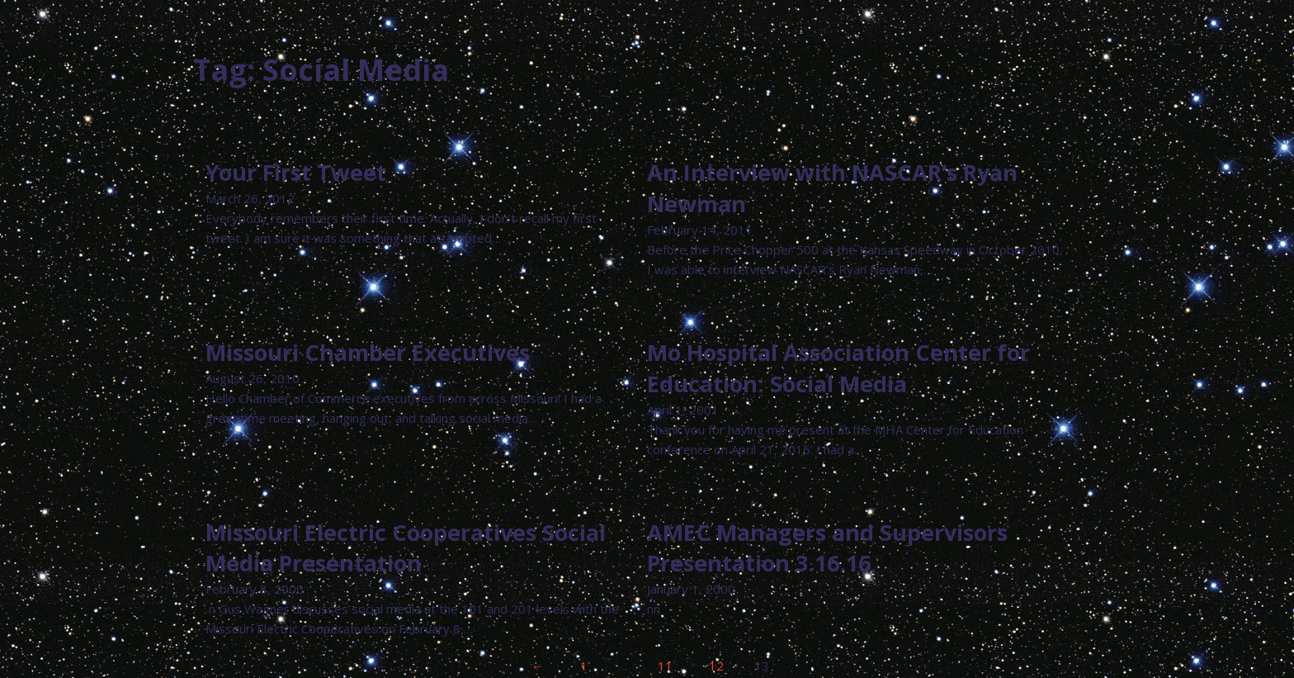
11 (665, 665)
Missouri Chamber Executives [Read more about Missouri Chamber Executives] (367, 352)
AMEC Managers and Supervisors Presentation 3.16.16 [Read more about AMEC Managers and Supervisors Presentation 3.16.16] (827, 548)
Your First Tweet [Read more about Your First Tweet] (295, 172)
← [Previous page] (537, 665)
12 (716, 665)
